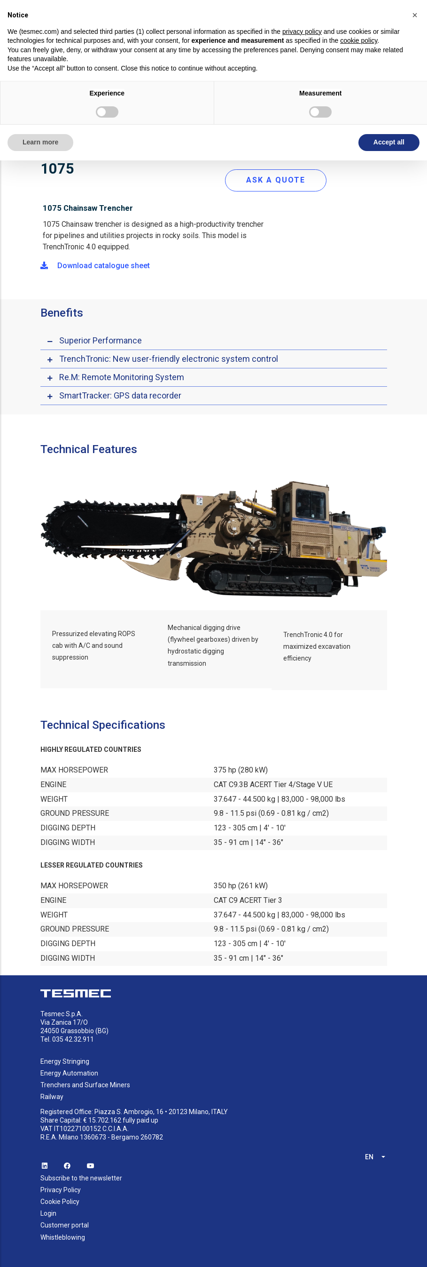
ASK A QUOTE (275, 179)
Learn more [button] (40, 142)
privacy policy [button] (302, 31)
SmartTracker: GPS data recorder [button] (120, 395)
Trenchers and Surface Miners (85, 1085)
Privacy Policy (60, 1190)
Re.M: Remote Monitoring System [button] (121, 377)
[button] (414, 15)
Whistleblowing (62, 1237)
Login (48, 1213)
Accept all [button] (388, 142)
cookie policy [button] (358, 40)
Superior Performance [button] (100, 340)
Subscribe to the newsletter (81, 1178)
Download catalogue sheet (95, 265)
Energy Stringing (64, 1061)
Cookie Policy (59, 1201)
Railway (51, 1096)
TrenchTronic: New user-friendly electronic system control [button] (168, 359)
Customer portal (64, 1225)
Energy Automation (69, 1073)
